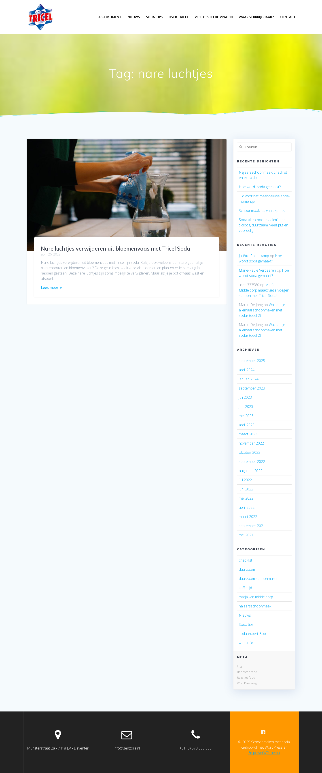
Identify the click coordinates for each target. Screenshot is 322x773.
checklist (245, 560)
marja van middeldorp (256, 596)
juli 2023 (245, 397)
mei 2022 (246, 498)
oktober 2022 (249, 452)
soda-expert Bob (252, 633)
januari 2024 (248, 379)
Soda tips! (246, 624)
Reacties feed (246, 677)
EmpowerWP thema (264, 752)
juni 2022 (246, 489)
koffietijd (245, 587)
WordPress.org (246, 683)
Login (240, 666)
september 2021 (252, 525)
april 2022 (246, 507)
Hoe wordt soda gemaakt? (260, 186)
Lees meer (49, 287)
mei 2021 (246, 534)
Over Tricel (179, 17)
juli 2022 (245, 479)
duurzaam (247, 569)
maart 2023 (248, 434)
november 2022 (251, 443)
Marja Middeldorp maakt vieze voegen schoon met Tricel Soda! (264, 290)
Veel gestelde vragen (214, 17)
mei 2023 (246, 415)
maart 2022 (248, 516)
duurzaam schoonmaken (258, 578)
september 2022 (252, 461)
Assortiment (109, 17)
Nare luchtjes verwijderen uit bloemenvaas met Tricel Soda (115, 248)
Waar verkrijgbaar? (256, 17)
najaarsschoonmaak (255, 606)
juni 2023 (246, 406)
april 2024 (246, 369)
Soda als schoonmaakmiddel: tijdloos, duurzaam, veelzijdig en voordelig (263, 225)
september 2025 (252, 360)
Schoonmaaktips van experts (262, 210)
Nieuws (133, 17)
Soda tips (154, 17)
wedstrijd (246, 642)
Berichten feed (247, 672)
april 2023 (246, 424)
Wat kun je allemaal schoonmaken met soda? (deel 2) (262, 310)
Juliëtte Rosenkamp (254, 255)
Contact (288, 17)
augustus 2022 (250, 470)
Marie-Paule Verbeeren (257, 270)
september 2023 (252, 388)
